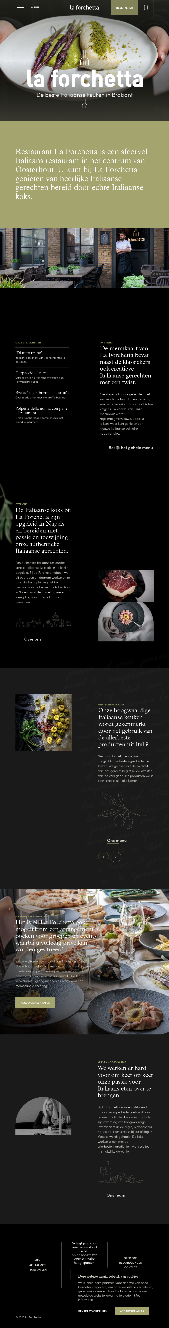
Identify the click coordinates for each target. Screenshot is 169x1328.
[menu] (28, 7)
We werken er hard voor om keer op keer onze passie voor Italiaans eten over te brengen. (125, 1082)
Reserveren (38, 1270)
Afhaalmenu (38, 1265)
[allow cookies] (132, 1311)
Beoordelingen (130, 1262)
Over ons (130, 1258)
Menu (38, 1260)
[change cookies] (93, 1311)
